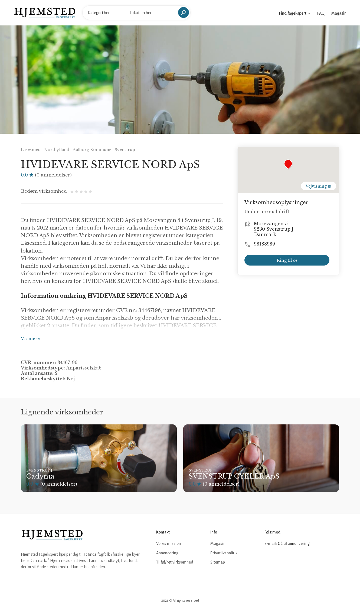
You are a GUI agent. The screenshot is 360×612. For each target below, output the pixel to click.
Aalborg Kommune (92, 149)
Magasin (338, 13)
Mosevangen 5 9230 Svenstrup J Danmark (273, 229)
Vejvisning (319, 186)
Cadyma (40, 476)
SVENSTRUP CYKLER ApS (234, 476)
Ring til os (287, 260)
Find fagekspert (294, 13)
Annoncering (167, 553)
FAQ (321, 13)
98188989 (264, 244)
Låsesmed (31, 149)
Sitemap (217, 562)
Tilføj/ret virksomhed (174, 562)
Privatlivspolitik (223, 553)
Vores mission (168, 543)
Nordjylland (56, 149)
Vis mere (30, 338)
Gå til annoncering (294, 543)
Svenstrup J (126, 149)
